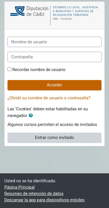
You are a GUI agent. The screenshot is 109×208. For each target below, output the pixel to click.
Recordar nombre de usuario (38, 69)
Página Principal (19, 187)
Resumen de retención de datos (33, 193)
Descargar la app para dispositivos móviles (44, 200)
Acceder (54, 85)
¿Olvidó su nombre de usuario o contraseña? (49, 98)
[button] (32, 115)
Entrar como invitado (54, 137)
